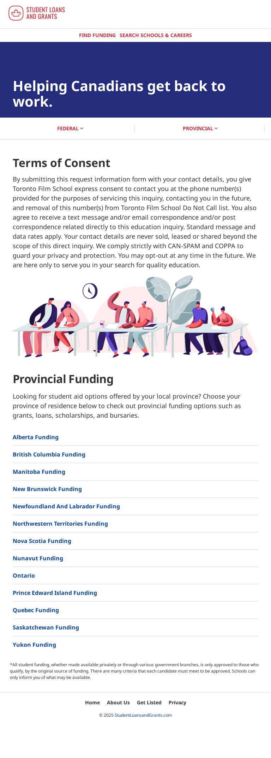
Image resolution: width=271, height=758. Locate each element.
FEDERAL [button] (70, 128)
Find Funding (97, 35)
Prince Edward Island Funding (55, 593)
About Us (118, 702)
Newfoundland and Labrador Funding (66, 506)
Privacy (177, 702)
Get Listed (149, 702)
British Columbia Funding (49, 454)
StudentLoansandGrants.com (143, 715)
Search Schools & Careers (156, 35)
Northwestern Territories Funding (60, 523)
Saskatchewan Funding (46, 627)
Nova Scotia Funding (42, 541)
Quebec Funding (36, 610)
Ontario (24, 575)
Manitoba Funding (39, 472)
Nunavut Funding (38, 558)
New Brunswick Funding (47, 489)
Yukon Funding (34, 645)
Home (92, 702)
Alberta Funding (36, 437)
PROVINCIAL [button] (200, 128)
